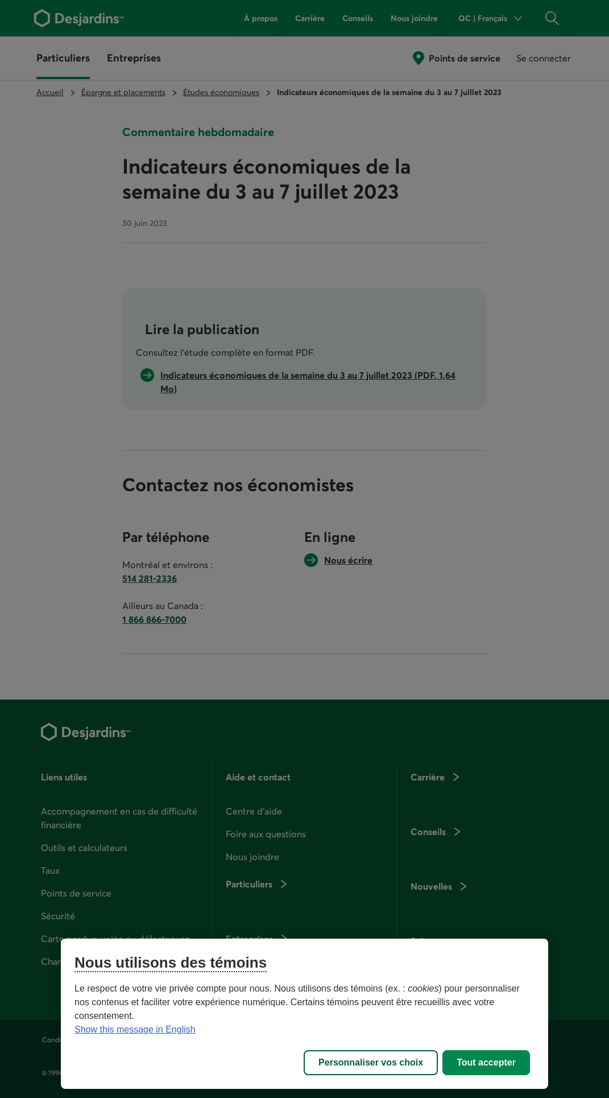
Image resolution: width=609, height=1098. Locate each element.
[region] (304, 1014)
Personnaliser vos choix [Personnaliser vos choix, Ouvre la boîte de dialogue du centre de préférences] (370, 1062)
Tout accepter (486, 1062)
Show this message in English (135, 1029)
